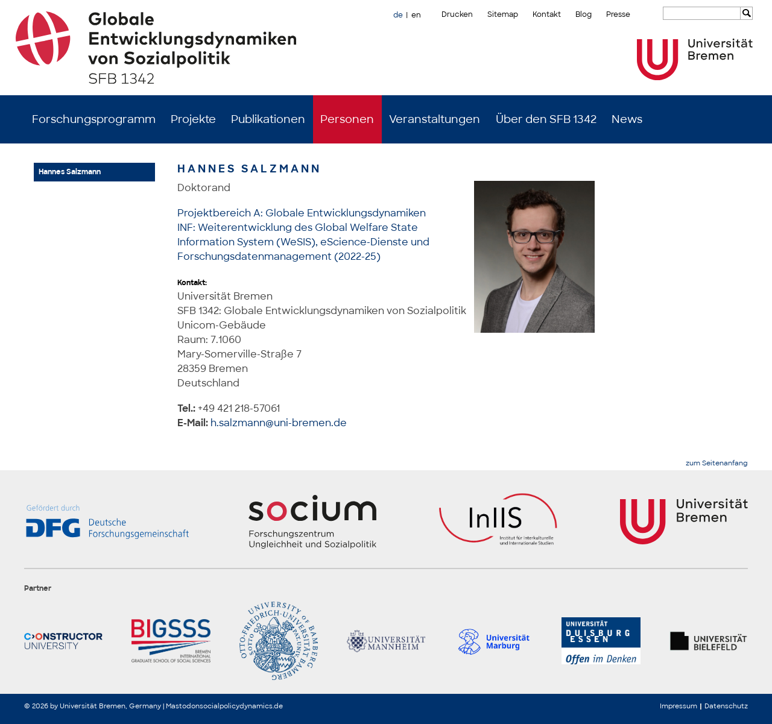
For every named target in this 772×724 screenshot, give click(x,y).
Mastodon (183, 706)
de (398, 15)
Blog (583, 14)
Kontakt (547, 14)
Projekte (193, 119)
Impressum (678, 706)
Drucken (457, 14)
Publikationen (268, 119)
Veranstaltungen (434, 119)
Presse (618, 14)
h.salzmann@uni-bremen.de (278, 423)
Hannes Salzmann (70, 172)
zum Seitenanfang (717, 463)
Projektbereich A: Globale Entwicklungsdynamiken (301, 213)
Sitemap (502, 14)
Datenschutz (726, 706)
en (416, 15)
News (627, 119)
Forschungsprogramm (94, 119)
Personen (347, 119)
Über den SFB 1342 (546, 119)
